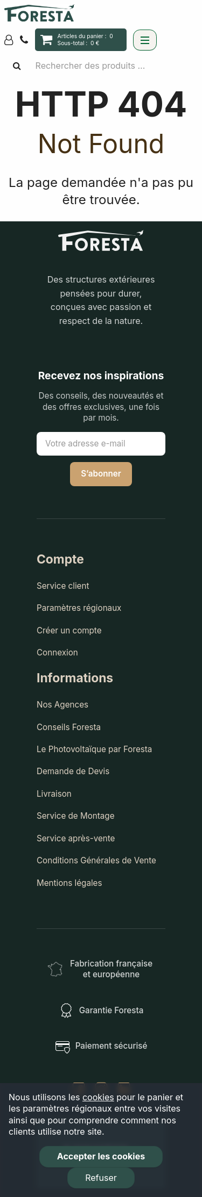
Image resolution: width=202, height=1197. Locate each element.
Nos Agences (62, 705)
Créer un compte (69, 630)
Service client (63, 586)
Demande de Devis (73, 771)
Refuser (101, 1177)
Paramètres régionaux (79, 608)
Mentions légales (69, 883)
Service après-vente (76, 838)
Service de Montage (76, 816)
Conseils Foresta (69, 727)
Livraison (54, 794)
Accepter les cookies (101, 1156)
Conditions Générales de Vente (96, 860)
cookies (98, 1097)
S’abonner (101, 473)
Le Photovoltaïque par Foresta (94, 749)
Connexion (57, 652)
